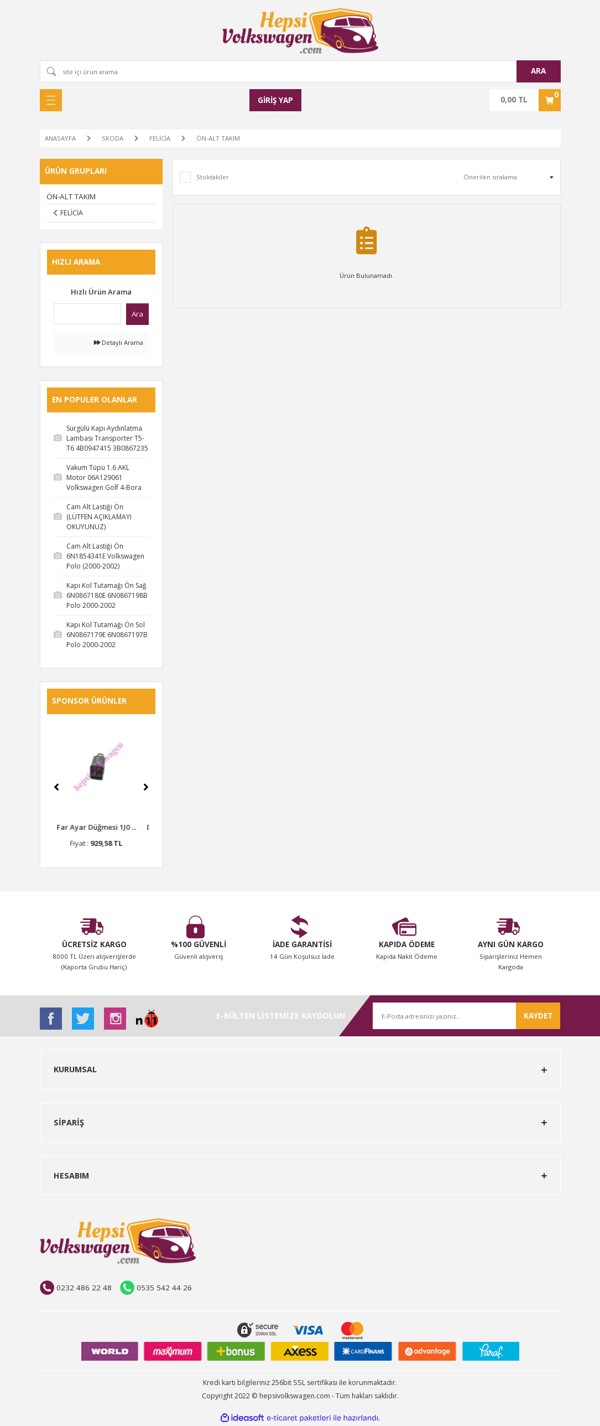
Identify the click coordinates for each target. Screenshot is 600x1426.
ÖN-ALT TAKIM (218, 138)
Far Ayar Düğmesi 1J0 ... (101, 827)
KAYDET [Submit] (538, 1016)
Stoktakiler (212, 177)
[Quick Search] (87, 313)
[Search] (300, 71)
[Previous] (56, 787)
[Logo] (300, 31)
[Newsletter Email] (466, 1016)
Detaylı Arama (118, 342)
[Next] (146, 787)
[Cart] (525, 100)
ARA (538, 71)
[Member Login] (275, 100)
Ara (137, 314)
